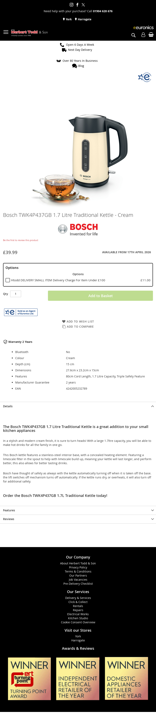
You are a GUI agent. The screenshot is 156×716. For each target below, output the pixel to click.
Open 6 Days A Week (80, 45)
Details (8, 406)
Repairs (78, 610)
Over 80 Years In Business (80, 61)
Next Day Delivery (80, 50)
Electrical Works (78, 614)
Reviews (8, 519)
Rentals (78, 606)
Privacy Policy (78, 567)
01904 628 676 (103, 11)
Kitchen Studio (78, 618)
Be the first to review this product (20, 240)
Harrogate (84, 19)
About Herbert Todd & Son (78, 563)
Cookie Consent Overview (78, 622)
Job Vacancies (78, 579)
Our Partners (78, 575)
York (68, 19)
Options (11, 267)
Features (9, 510)
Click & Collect (78, 602)
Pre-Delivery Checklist (78, 584)
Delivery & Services (78, 598)
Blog (81, 66)
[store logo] (29, 33)
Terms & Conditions (78, 571)
